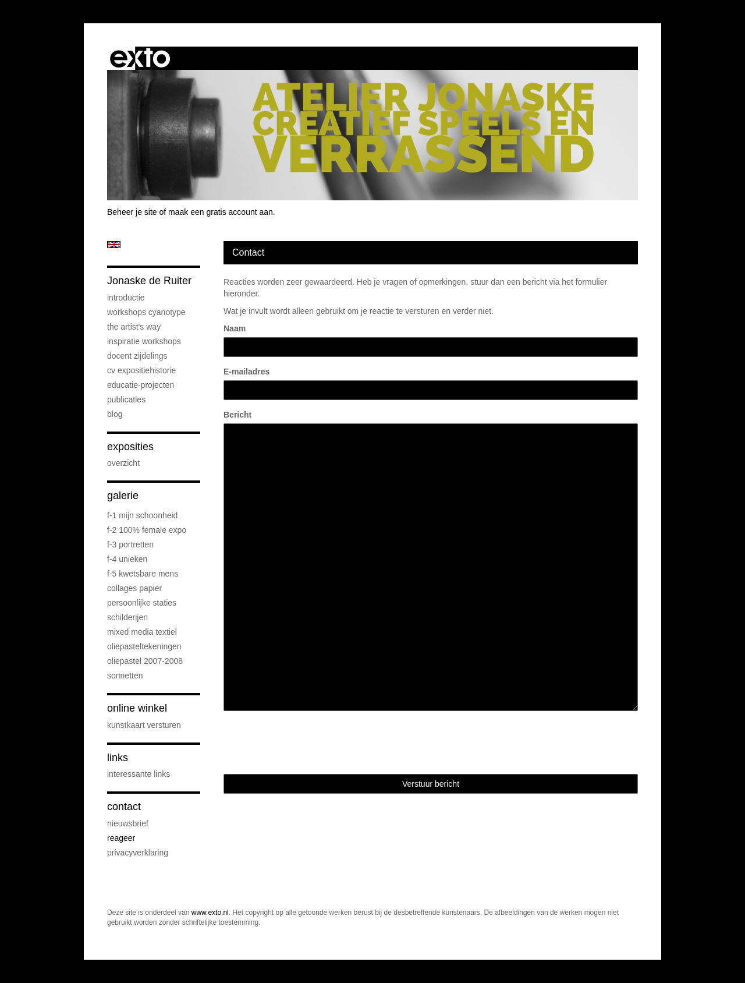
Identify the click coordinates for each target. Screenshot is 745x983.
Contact (124, 806)
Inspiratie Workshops (144, 341)
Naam (235, 328)
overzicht (123, 463)
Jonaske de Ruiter (149, 281)
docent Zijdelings (137, 355)
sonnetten (125, 675)
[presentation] (312, 742)
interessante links (138, 774)
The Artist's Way (134, 326)
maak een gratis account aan (220, 212)
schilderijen (127, 617)
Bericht (237, 414)
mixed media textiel (142, 632)
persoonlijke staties (141, 602)
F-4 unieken (127, 559)
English (113, 244)
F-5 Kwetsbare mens (142, 573)
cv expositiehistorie (141, 370)
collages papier (134, 588)
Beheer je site (132, 212)
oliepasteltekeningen (144, 646)
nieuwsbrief (127, 823)
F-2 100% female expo (146, 530)
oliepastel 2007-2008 (145, 661)
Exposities (130, 446)
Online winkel (137, 708)
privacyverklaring (137, 852)
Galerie (123, 495)
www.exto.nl (210, 912)
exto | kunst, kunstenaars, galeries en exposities (140, 58)
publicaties (126, 399)
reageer (121, 838)
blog (114, 414)
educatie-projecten (140, 385)
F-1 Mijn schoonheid (142, 515)
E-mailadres (246, 371)
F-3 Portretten (130, 544)
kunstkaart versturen (144, 725)
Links (117, 757)
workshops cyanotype (146, 312)
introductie (126, 297)
